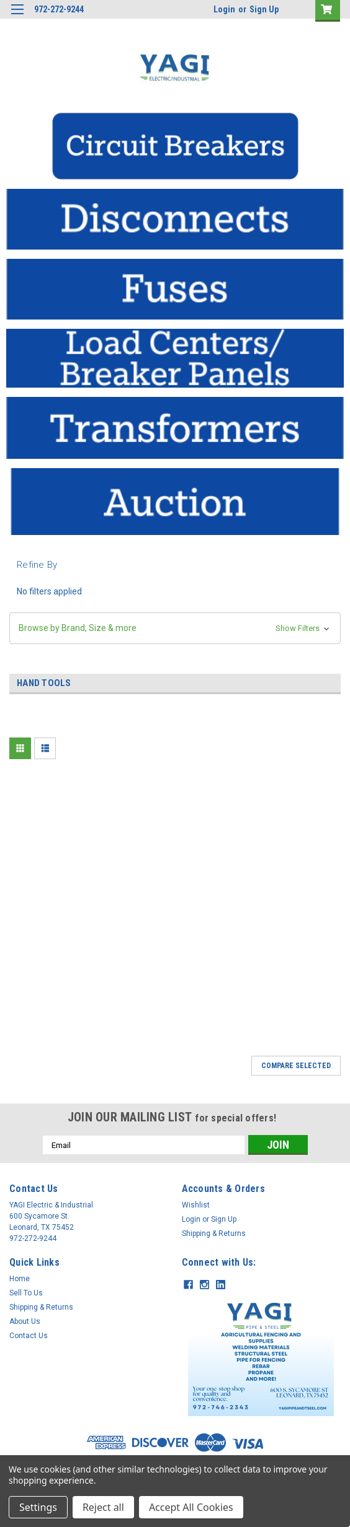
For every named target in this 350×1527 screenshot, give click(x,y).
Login (224, 9)
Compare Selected (296, 1065)
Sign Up (264, 9)
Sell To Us (26, 1293)
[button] (175, 146)
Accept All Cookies (191, 1507)
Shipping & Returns (214, 1233)
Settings (38, 1507)
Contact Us (28, 1335)
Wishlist (196, 1205)
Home (19, 1278)
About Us (24, 1321)
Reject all (103, 1507)
